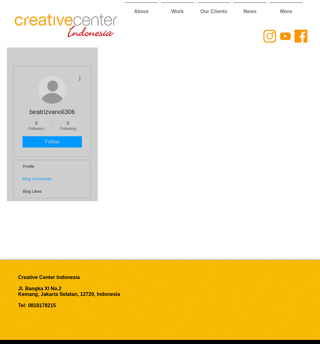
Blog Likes (32, 191)
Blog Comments (37, 179)
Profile (28, 166)
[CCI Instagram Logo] (269, 36)
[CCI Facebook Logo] (301, 36)
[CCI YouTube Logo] (285, 36)
